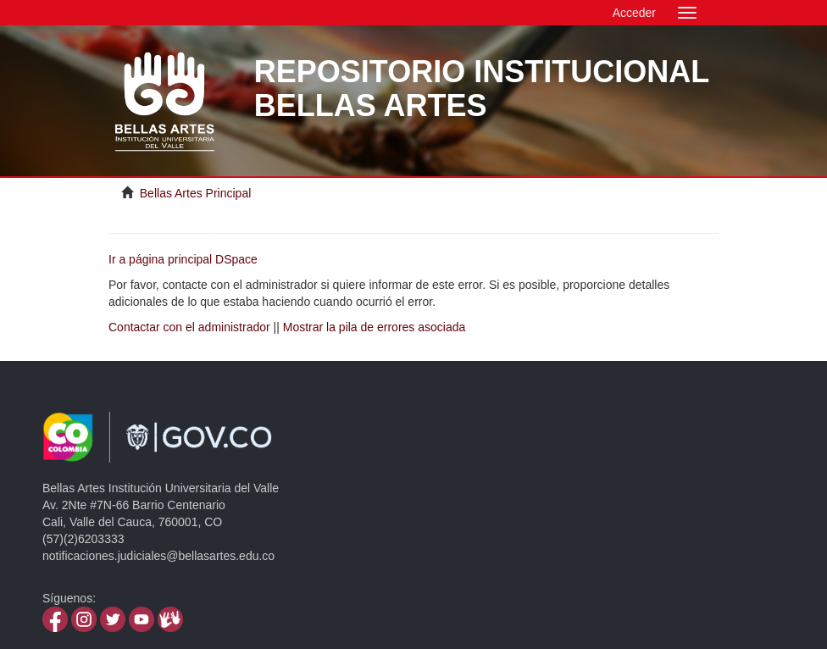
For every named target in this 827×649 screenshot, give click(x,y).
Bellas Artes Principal (196, 193)
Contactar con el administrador (189, 327)
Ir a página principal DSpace (183, 259)
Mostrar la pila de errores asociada (374, 327)
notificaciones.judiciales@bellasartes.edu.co (158, 556)
